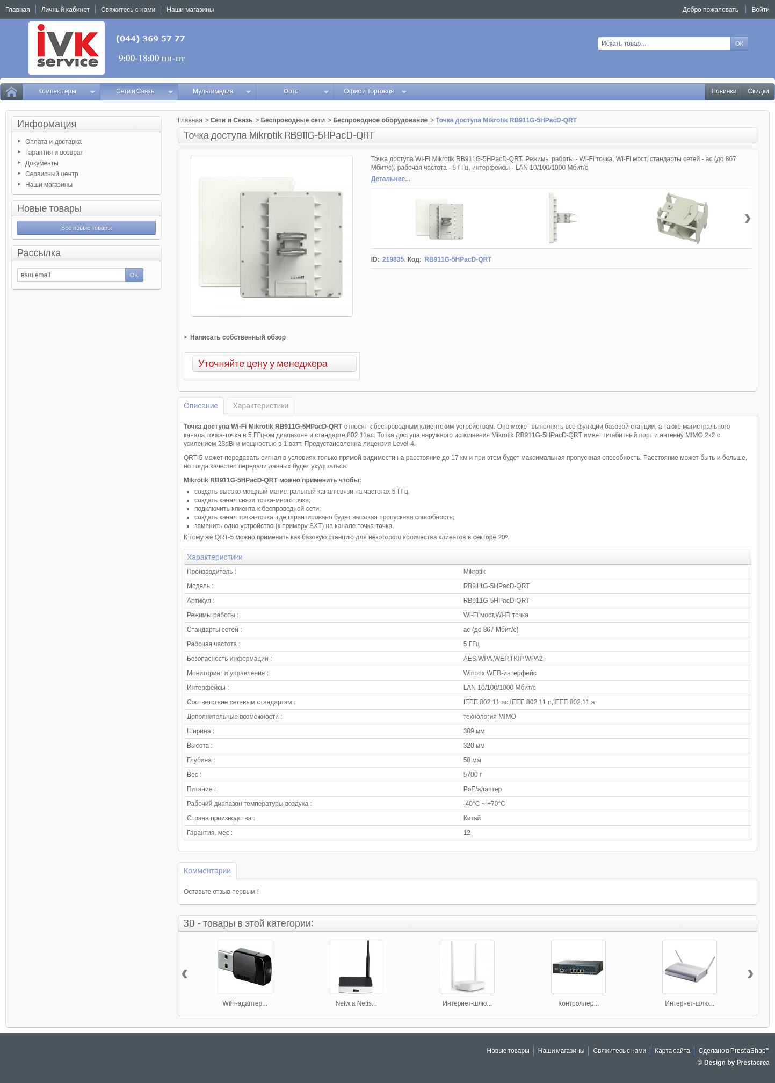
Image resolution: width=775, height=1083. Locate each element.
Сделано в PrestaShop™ (734, 1051)
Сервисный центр (51, 174)
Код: (415, 259)
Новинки (723, 91)
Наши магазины (49, 185)
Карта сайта (672, 1051)
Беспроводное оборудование (380, 120)
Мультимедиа (222, 91)
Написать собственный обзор (238, 337)
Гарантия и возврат (54, 152)
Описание (201, 405)
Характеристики (260, 405)
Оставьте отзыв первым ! (221, 892)
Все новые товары (86, 228)
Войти (760, 9)
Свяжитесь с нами (619, 1051)
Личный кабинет (65, 9)
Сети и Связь (144, 91)
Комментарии (207, 870)
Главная (190, 120)
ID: (375, 259)
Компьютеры (67, 91)
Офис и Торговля (376, 91)
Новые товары (49, 208)
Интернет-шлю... (467, 1003)
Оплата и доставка (53, 142)
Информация (46, 124)
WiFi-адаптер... (245, 1003)
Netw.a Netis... (356, 1003)
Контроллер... (578, 1003)
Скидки (758, 91)
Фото (306, 91)
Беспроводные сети (292, 120)
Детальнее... (390, 179)
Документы (42, 163)
